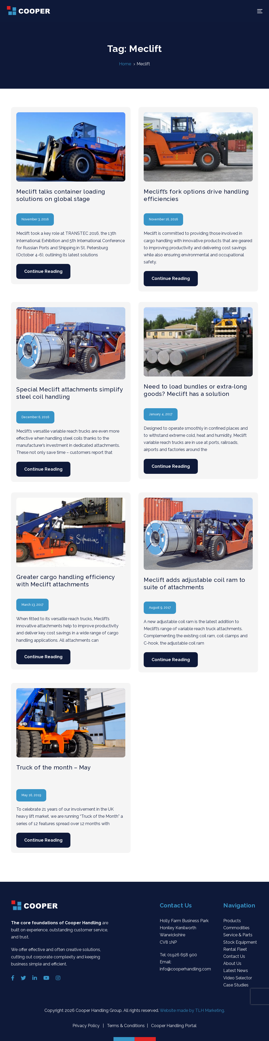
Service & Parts (237, 934)
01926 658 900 (182, 954)
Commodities (236, 927)
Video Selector (237, 977)
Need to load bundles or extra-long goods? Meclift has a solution (195, 390)
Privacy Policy (87, 1025)
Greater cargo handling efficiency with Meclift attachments (65, 580)
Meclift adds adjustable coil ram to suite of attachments (194, 583)
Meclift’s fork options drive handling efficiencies (196, 195)
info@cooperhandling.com (185, 968)
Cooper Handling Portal (173, 1025)
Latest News (235, 970)
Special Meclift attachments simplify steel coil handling (69, 393)
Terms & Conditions (125, 1025)
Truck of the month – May (53, 767)
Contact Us (234, 956)
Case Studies (236, 984)
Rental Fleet (235, 949)
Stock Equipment (240, 942)
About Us (232, 963)
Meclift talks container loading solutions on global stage (60, 195)
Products (232, 920)
